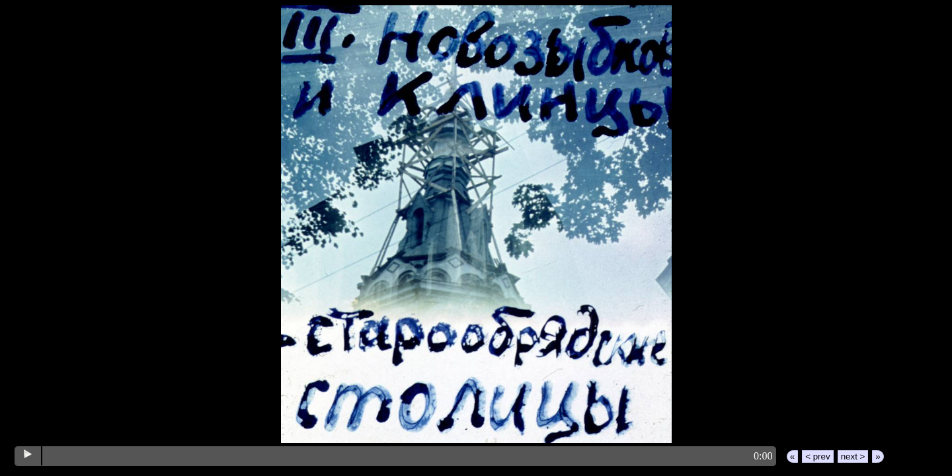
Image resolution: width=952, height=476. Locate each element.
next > (853, 456)
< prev (817, 456)
